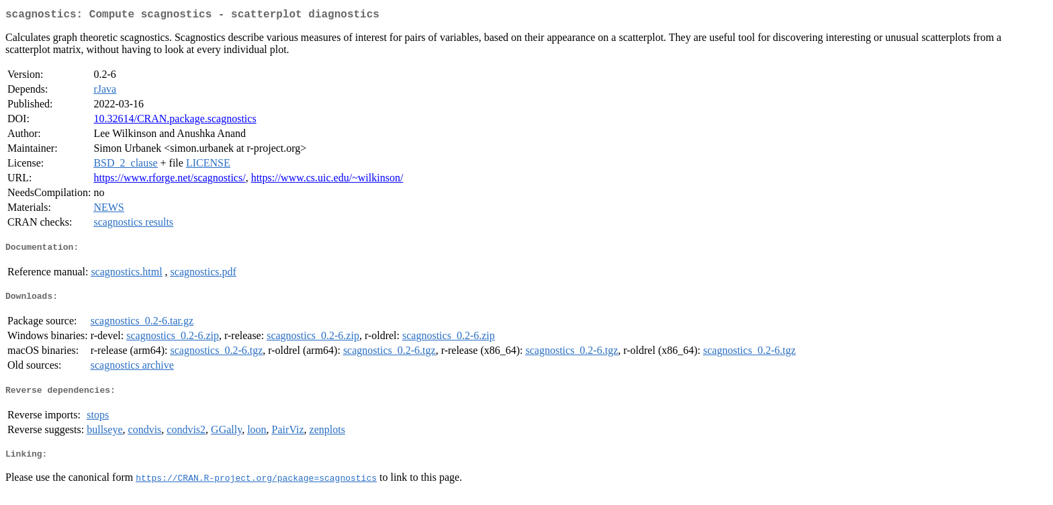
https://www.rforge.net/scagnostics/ (169, 180)
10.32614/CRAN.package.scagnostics (174, 121)
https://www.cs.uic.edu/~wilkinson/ (327, 180)
